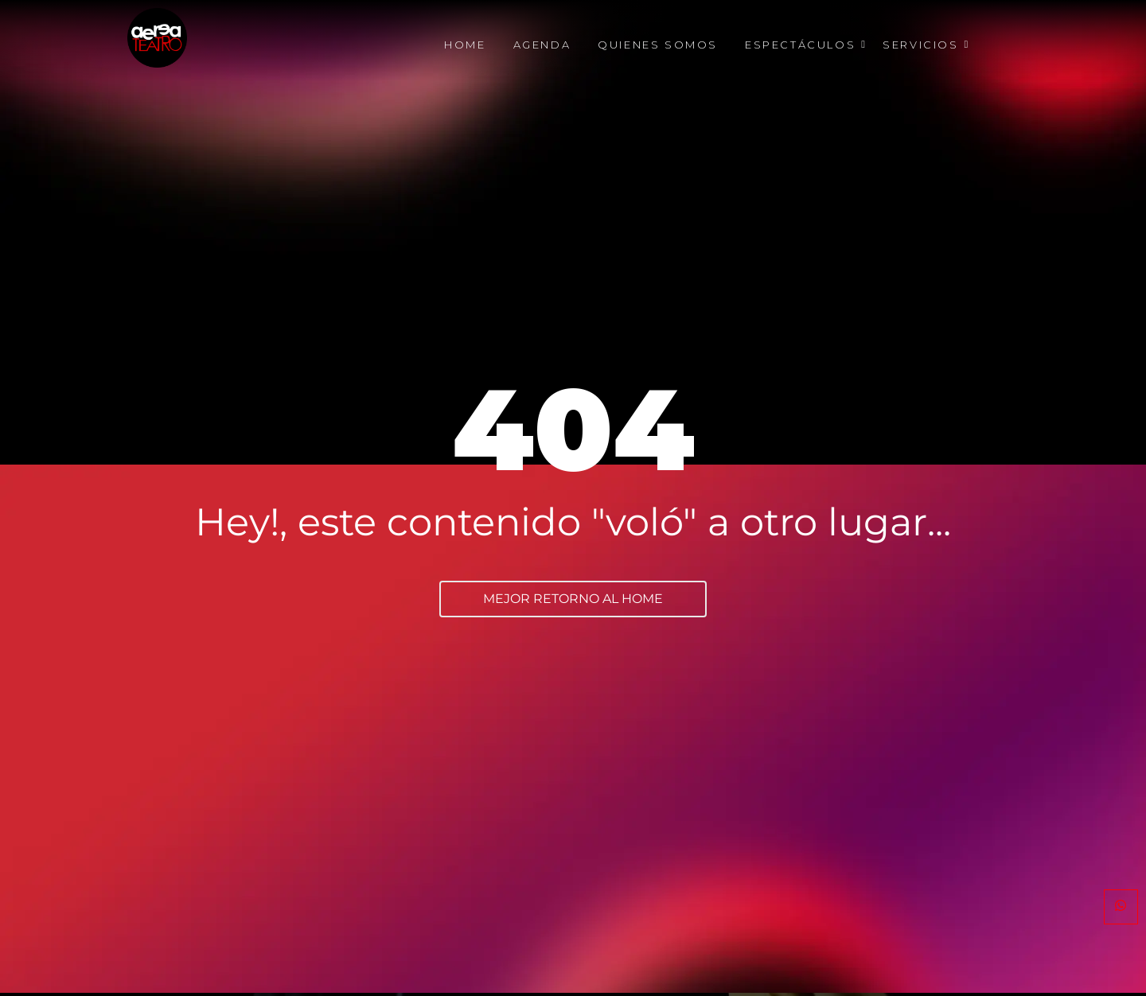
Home (464, 44)
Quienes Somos (658, 44)
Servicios (923, 44)
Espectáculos (803, 44)
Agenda (542, 44)
